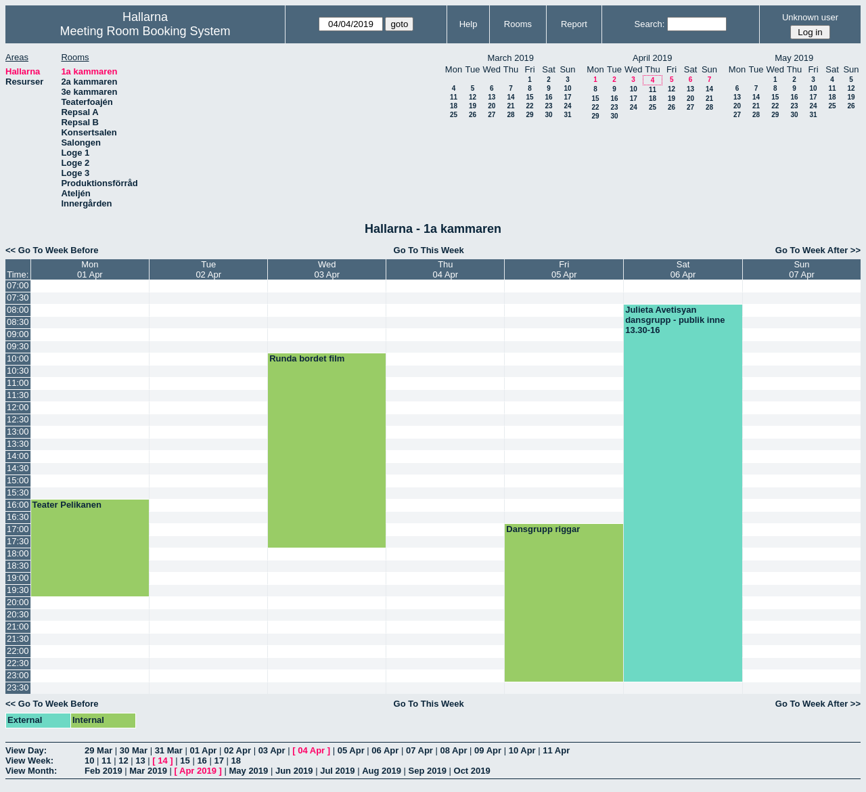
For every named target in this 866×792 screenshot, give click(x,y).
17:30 (18, 541)
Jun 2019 (294, 771)
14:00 (18, 456)
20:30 (18, 614)
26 (472, 114)
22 (529, 106)
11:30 (18, 395)
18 (453, 106)
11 (453, 97)
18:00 (18, 553)
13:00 (18, 431)
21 (510, 106)
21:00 (18, 626)
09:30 (18, 346)
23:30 (18, 687)
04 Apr (311, 750)
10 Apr (522, 750)
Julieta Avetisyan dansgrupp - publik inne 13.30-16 (675, 320)
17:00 (18, 529)
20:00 (18, 602)
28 (510, 114)
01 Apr (202, 750)
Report (574, 24)
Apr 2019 (197, 771)
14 (510, 97)
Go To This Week (429, 250)
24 (567, 106)
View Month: (31, 771)
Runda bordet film (306, 358)
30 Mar (133, 750)
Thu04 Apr (446, 269)
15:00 (18, 480)
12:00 (18, 407)
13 (491, 97)
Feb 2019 (103, 771)
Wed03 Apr (327, 269)
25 (453, 114)
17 (567, 97)
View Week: (29, 760)
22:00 (18, 651)
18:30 (18, 565)
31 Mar (169, 750)
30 (548, 114)
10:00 (18, 358)
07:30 (18, 297)
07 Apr (419, 750)
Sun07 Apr (802, 269)
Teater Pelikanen (66, 505)
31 (567, 114)
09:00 (18, 334)
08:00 (18, 310)
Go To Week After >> (818, 250)
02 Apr (237, 750)
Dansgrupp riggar (543, 529)
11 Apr (556, 750)
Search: (650, 24)
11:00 (18, 383)
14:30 (18, 468)
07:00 (18, 285)
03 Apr (272, 750)
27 (491, 114)
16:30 (18, 517)
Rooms (518, 24)
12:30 (18, 419)
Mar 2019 (148, 771)
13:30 (18, 444)
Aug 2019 (381, 771)
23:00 (18, 675)
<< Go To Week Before (52, 250)
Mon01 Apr (90, 269)
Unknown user (810, 17)
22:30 (18, 663)
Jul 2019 (337, 771)
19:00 (18, 578)
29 (529, 114)
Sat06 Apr (683, 269)
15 (529, 97)
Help (468, 24)
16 (548, 97)
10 (567, 88)
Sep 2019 (428, 771)
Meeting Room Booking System (145, 31)
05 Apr (351, 750)
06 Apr (384, 750)
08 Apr (454, 750)
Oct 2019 (472, 771)
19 (472, 106)
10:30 (18, 371)
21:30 (18, 639)
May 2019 (248, 771)
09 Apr (487, 750)
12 (472, 97)
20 (491, 106)
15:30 (18, 492)
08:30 (18, 322)
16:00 (18, 505)
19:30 (18, 590)
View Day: (26, 750)
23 (548, 106)
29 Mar (98, 750)
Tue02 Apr (208, 269)
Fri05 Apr (564, 269)
